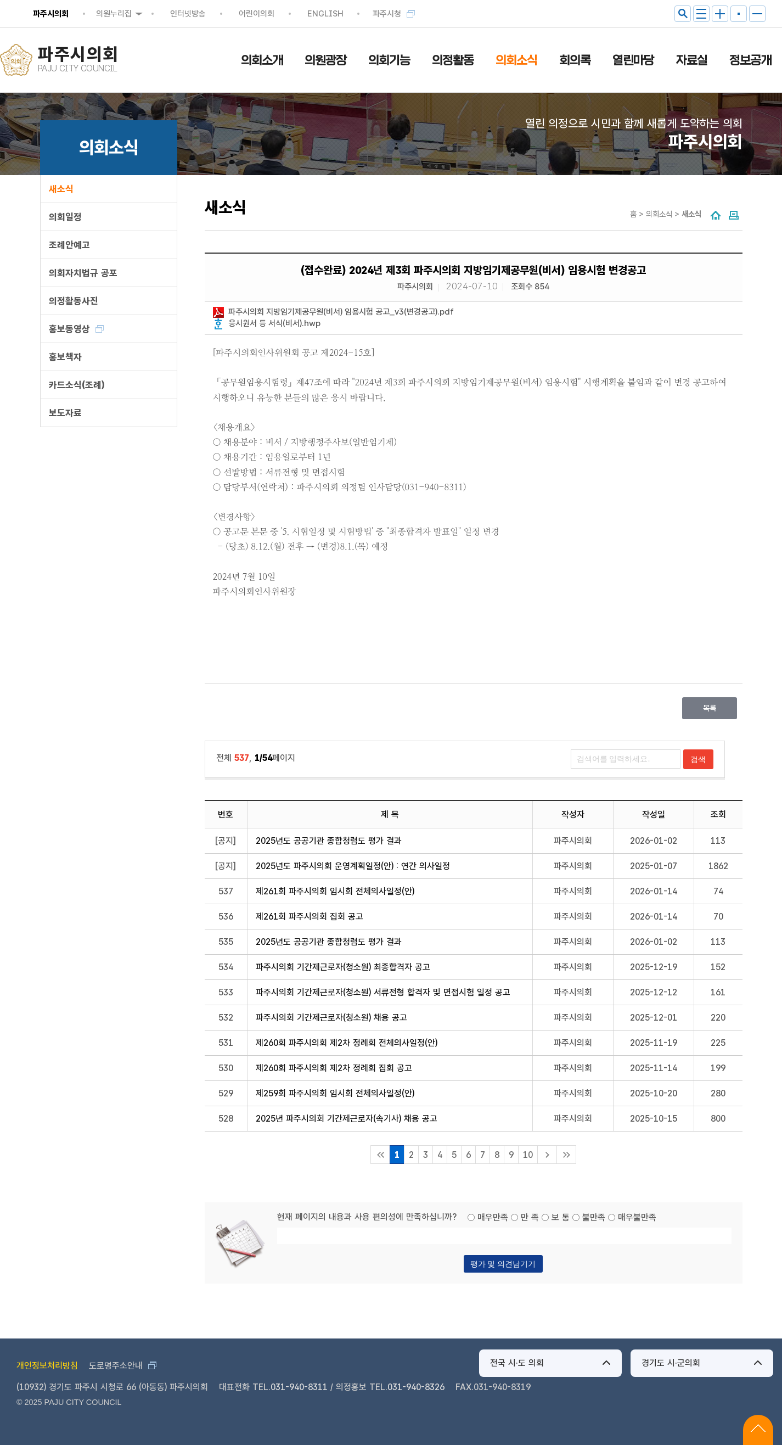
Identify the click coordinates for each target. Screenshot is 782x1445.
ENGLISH (325, 14)
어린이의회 (256, 14)
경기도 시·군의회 (671, 1363)
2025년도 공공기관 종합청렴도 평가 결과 (329, 841)
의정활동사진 (73, 300)
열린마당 (633, 60)
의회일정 (65, 216)
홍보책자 (65, 356)
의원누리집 (114, 14)
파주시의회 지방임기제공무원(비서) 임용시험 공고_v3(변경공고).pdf (341, 312)
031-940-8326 (416, 1387)
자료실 (691, 60)
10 (528, 1155)
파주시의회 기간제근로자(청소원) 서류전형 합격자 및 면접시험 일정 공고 (383, 992)
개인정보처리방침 (47, 1365)
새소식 (61, 188)
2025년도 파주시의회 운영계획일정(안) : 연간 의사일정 (353, 866)
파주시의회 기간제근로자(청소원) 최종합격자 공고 (343, 967)
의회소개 (262, 60)
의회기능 (389, 60)
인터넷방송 (188, 14)
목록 (709, 708)
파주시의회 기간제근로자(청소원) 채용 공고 (331, 1017)
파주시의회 (51, 14)
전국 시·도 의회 (517, 1363)
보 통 (561, 1217)
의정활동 (453, 60)
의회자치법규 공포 (83, 272)
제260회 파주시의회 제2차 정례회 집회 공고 (334, 1068)
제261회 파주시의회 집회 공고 (309, 916)
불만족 (593, 1217)
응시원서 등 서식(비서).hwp (274, 323)
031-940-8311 (299, 1387)
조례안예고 (69, 244)
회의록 (574, 60)
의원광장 (325, 60)
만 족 (530, 1217)
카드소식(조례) (76, 384)
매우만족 (492, 1217)
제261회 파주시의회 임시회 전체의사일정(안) (335, 891)
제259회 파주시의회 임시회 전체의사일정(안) (335, 1093)
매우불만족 (637, 1217)
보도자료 (65, 412)
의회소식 (516, 60)
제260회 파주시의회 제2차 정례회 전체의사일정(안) (346, 1043)
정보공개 (750, 60)
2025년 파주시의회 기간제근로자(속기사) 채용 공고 (346, 1118)
